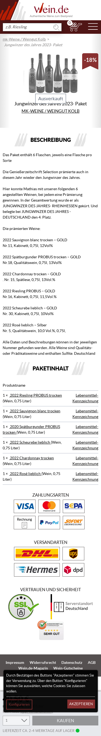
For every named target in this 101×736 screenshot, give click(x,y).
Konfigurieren (19, 704)
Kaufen (65, 720)
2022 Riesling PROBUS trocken (35, 395)
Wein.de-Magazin (33, 668)
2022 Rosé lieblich (25, 473)
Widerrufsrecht (43, 662)
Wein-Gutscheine (68, 668)
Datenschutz (71, 662)
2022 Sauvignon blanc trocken (34, 411)
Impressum (15, 662)
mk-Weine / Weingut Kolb (24, 39)
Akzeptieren (81, 704)
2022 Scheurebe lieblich (30, 442)
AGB (92, 662)
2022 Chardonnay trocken (31, 458)
